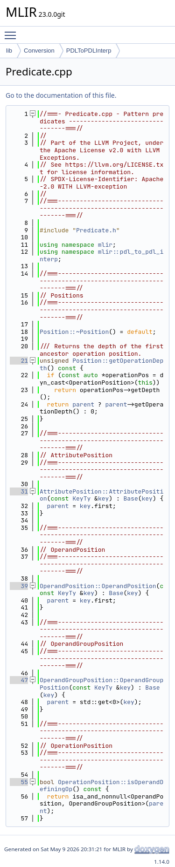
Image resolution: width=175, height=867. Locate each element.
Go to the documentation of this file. (61, 95)
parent (83, 404)
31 (19, 491)
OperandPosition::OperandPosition (98, 586)
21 (19, 361)
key (103, 498)
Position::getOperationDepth (101, 364)
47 (19, 680)
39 (19, 586)
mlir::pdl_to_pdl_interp (101, 255)
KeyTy (81, 498)
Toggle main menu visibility (13, 31)
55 (19, 782)
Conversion (39, 50)
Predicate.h (96, 230)
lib (9, 50)
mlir (105, 245)
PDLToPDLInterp (89, 50)
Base (130, 498)
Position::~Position (74, 332)
